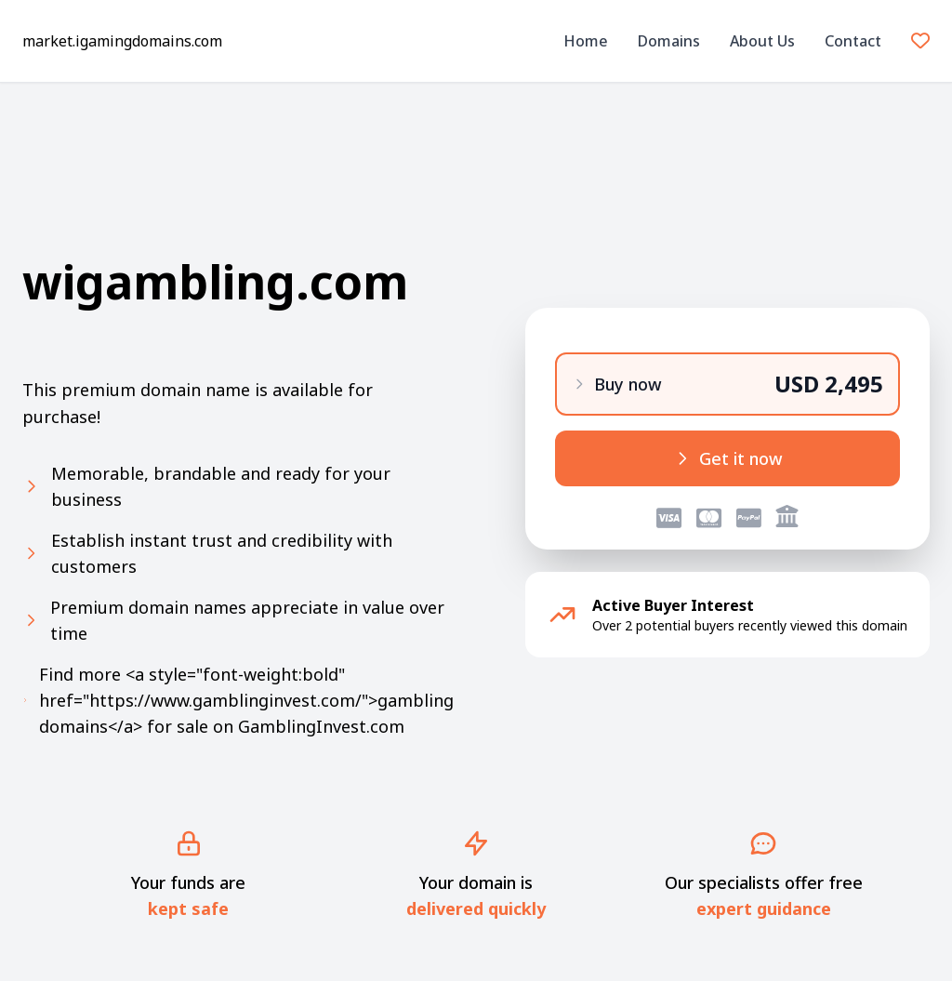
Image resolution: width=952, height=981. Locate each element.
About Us (762, 41)
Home (585, 41)
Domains (669, 41)
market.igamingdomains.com (122, 41)
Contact (853, 41)
